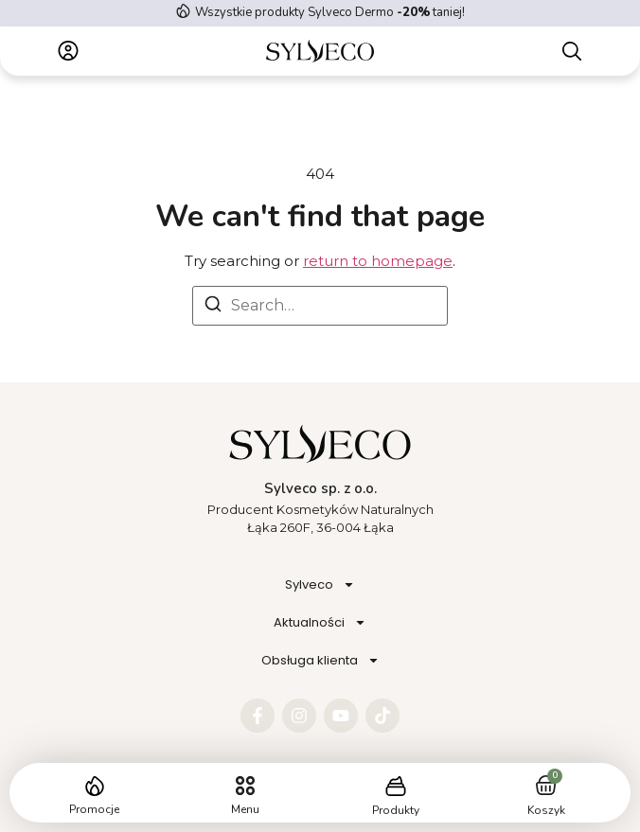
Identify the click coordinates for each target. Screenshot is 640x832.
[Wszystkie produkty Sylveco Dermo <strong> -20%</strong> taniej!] (183, 11)
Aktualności (320, 622)
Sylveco (320, 584)
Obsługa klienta (320, 660)
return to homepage (378, 261)
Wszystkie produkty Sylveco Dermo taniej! (330, 12)
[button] (244, 786)
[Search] (213, 307)
